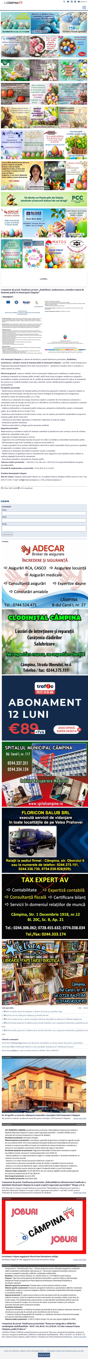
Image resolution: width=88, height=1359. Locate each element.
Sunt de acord (44, 1354)
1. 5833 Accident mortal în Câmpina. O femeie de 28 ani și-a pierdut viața (32, 1011)
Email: (4, 516)
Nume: (4, 509)
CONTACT (82, 1)
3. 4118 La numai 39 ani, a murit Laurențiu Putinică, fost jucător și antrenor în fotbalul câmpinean (42, 1019)
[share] (2, 501)
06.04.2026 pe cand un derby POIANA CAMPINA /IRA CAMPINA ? (30, 1050)
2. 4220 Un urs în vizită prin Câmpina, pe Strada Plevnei (25, 1015)
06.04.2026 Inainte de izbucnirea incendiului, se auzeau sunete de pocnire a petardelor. (42, 1042)
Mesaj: (4, 523)
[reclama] (44, 33)
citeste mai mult (79, 1118)
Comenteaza (7, 534)
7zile (79, 1007)
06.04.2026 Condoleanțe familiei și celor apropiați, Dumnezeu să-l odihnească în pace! (38, 1046)
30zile (85, 1007)
